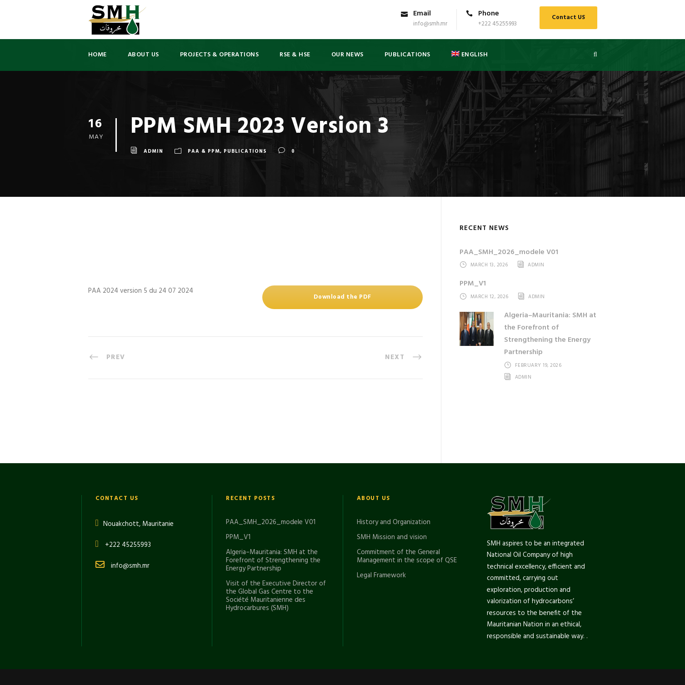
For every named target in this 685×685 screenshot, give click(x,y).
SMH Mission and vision (392, 481)
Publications (245, 151)
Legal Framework (381, 520)
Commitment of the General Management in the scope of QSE (407, 500)
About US (143, 55)
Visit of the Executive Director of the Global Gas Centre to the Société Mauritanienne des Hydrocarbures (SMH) (276, 540)
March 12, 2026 (489, 297)
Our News (347, 55)
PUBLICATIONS (407, 55)
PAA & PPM (204, 151)
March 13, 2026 (489, 265)
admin (153, 151)
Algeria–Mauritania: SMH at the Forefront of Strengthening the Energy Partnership (550, 334)
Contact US (568, 17)
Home (97, 55)
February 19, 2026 (538, 366)
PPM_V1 (473, 284)
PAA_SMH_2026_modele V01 (509, 252)
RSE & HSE (295, 55)
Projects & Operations (219, 55)
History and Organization (393, 466)
